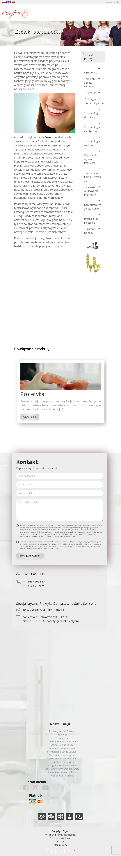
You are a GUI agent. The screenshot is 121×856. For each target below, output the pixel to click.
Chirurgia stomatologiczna (93, 101)
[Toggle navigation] (116, 10)
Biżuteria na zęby (89, 231)
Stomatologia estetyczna (92, 129)
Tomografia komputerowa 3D (92, 176)
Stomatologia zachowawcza (92, 143)
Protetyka (90, 93)
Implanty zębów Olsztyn (89, 82)
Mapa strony (60, 844)
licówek (46, 137)
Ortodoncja (91, 72)
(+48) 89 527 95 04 (33, 585)
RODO (60, 841)
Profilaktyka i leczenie (91, 220)
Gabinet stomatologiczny (62, 755)
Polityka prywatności (60, 838)
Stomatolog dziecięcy (91, 115)
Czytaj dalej (30, 416)
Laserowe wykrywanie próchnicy (91, 190)
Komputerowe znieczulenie (92, 206)
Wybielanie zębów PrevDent (90, 159)
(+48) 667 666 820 (33, 581)
